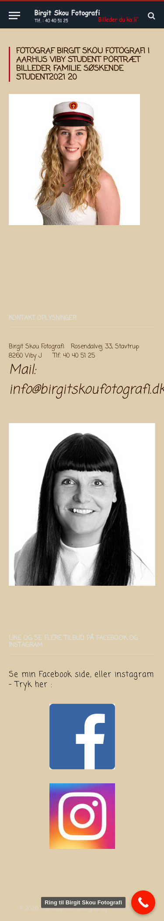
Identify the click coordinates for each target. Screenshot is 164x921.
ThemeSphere (126, 908)
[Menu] (14, 15)
